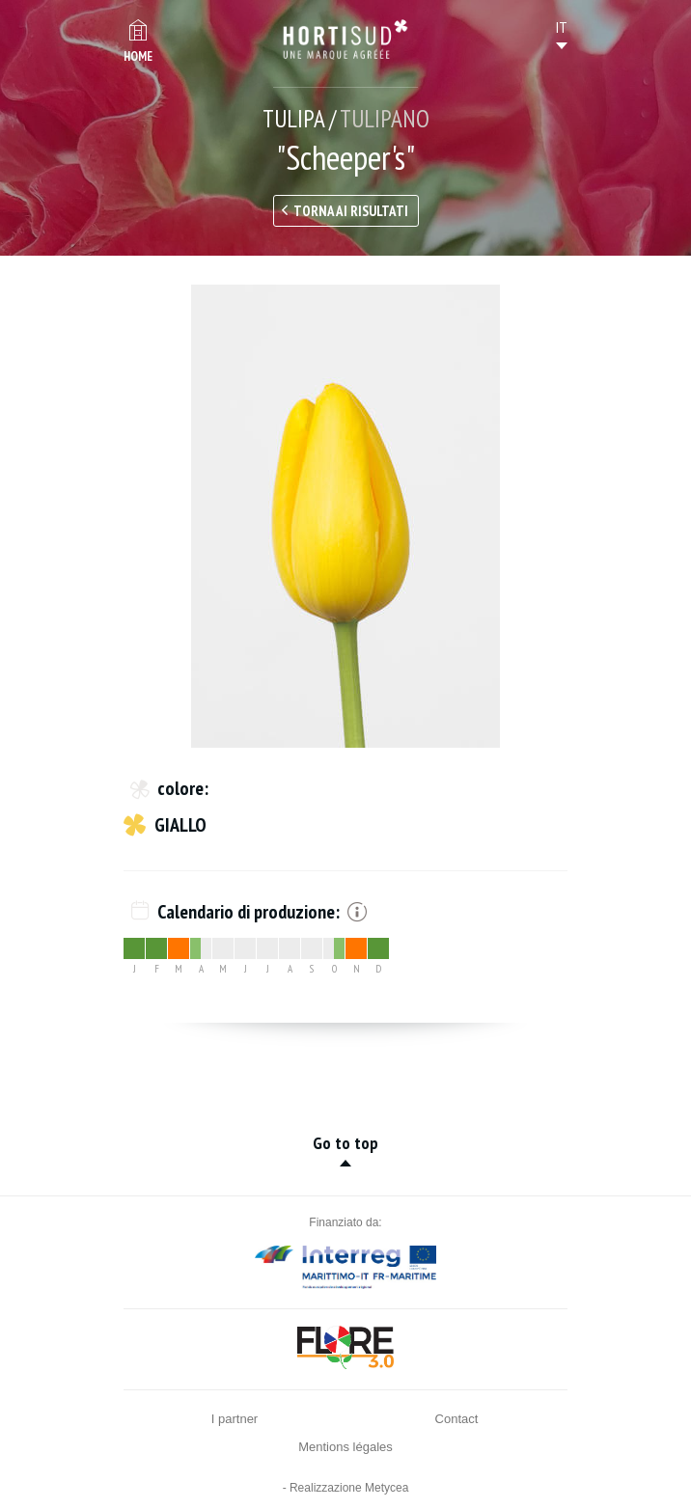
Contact (457, 1419)
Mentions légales (345, 1447)
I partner (234, 1419)
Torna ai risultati (350, 211)
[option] (345, 516)
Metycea (386, 1488)
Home (138, 56)
